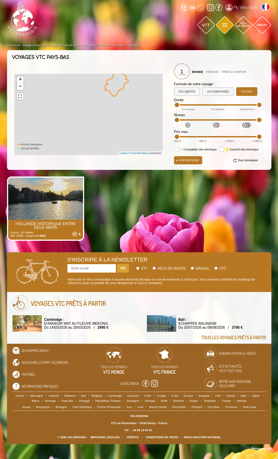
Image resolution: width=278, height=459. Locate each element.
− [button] (20, 86)
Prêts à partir (234, 72)
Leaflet (123, 153)
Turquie (226, 400)
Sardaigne (132, 400)
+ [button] (20, 79)
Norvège (50, 400)
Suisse (193, 400)
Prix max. (181, 132)
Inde (218, 395)
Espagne (204, 395)
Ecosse (188, 395)
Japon (256, 395)
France (212, 72)
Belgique (96, 395)
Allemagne (36, 395)
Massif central (158, 407)
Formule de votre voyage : (194, 84)
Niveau (179, 115)
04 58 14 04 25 (142, 430)
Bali (83, 395)
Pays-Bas (67, 400)
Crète (147, 395)
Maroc (36, 400)
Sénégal (150, 400)
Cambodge (115, 395)
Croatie (161, 395)
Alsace (26, 407)
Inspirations (187, 160)
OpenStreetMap (139, 153)
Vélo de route (169, 268)
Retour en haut (261, 448)
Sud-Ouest (249, 407)
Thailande (210, 400)
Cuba (174, 395)
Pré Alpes (214, 407)
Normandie (179, 407)
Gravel (200, 268)
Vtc (220, 268)
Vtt (142, 268)
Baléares (70, 395)
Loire (140, 407)
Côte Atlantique (82, 407)
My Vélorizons (242, 7)
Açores (19, 395)
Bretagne (61, 407)
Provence (231, 407)
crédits (132, 437)
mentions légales (105, 437)
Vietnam (241, 400)
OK (123, 268)
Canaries (133, 395)
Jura (129, 407)
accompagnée (218, 91)
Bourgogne (43, 407)
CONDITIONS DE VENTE (162, 437)
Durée (179, 100)
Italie (243, 395)
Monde (197, 72)
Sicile (164, 400)
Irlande (230, 395)
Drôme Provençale (109, 407)
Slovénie (178, 400)
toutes (246, 91)
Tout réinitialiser (248, 160)
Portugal (84, 400)
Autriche (53, 395)
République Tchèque (108, 400)
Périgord (196, 407)
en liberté (187, 91)
